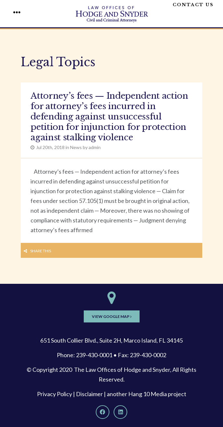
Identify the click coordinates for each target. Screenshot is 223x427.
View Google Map (111, 316)
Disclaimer (89, 393)
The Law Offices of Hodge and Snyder (122, 369)
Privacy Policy (54, 393)
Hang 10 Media (147, 393)
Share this (40, 250)
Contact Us (193, 4)
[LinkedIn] (120, 412)
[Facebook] (102, 412)
